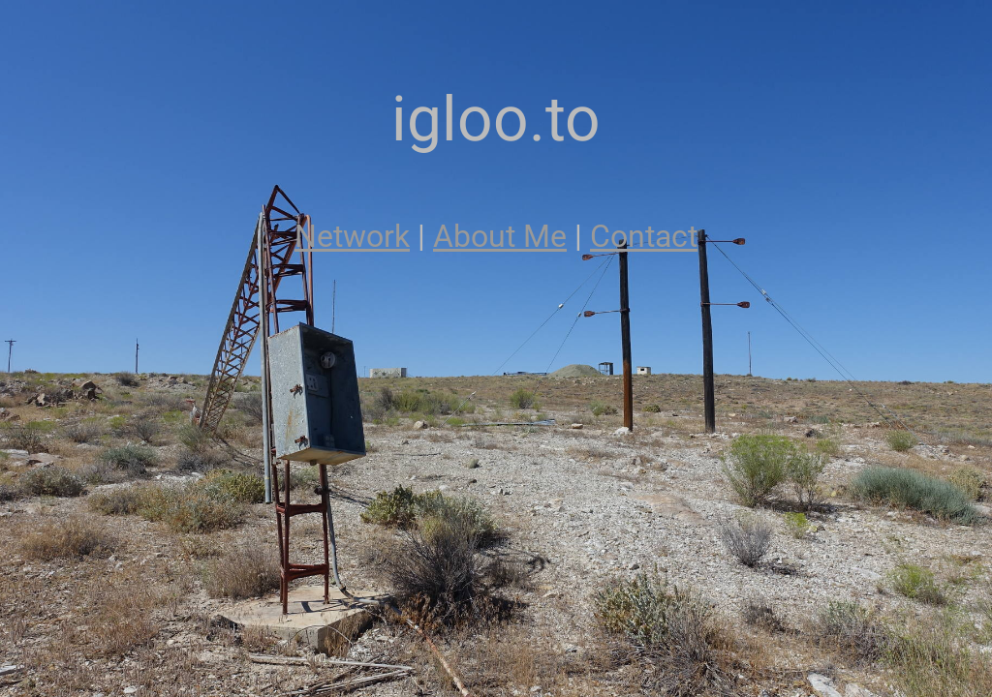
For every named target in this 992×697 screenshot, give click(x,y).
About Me (500, 236)
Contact (644, 236)
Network (352, 236)
